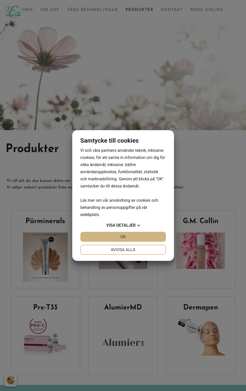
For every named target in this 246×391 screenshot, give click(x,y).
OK (123, 236)
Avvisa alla (123, 249)
